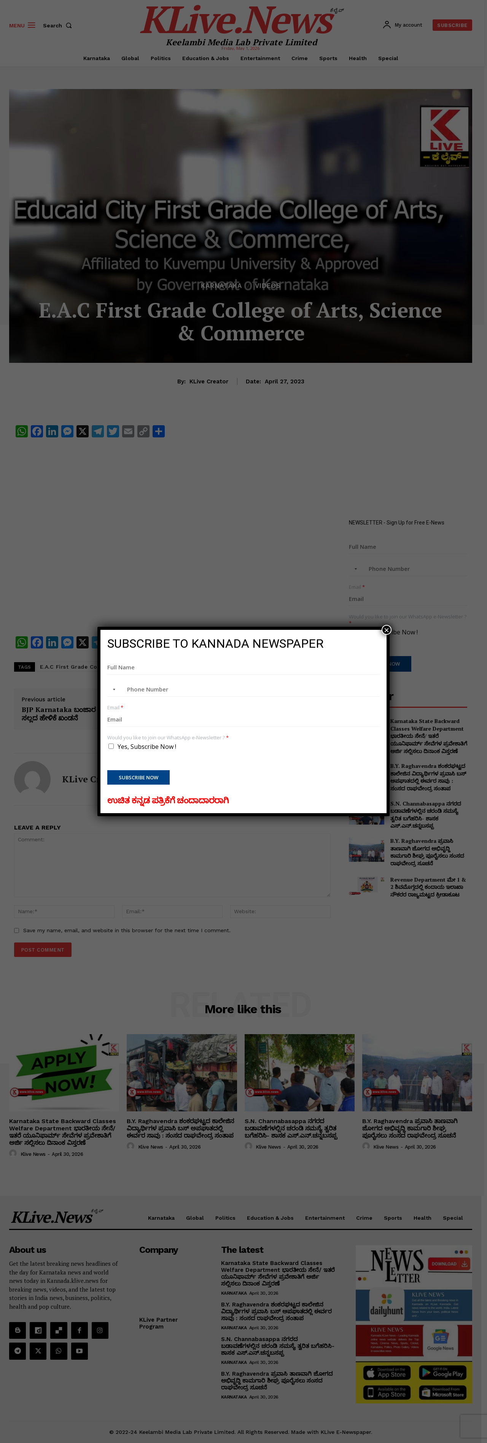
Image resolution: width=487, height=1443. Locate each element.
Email (115, 707)
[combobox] (113, 689)
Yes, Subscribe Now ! (147, 746)
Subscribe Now (138, 777)
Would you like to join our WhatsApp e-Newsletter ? (168, 737)
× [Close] (386, 630)
